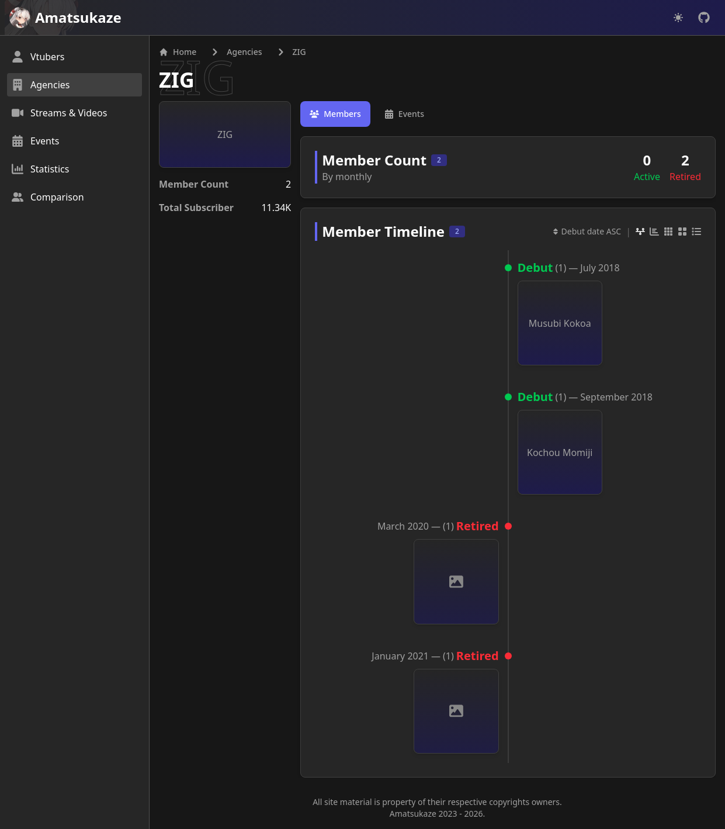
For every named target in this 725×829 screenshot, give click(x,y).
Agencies (244, 51)
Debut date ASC (587, 231)
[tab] (335, 114)
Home (177, 51)
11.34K (276, 207)
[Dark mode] (678, 17)
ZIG (177, 79)
